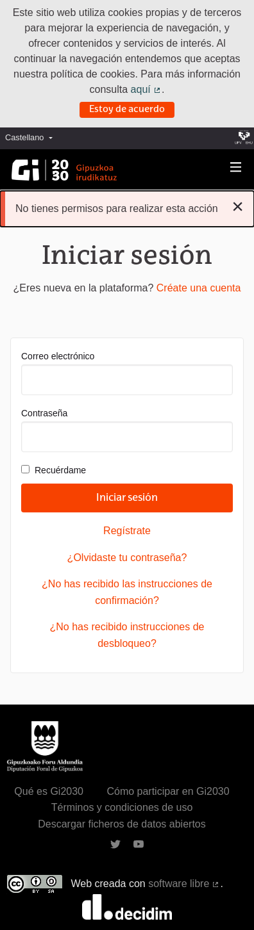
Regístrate (127, 530)
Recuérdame (53, 470)
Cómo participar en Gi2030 (167, 791)
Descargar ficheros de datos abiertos (121, 824)
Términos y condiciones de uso (122, 807)
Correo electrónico (127, 373)
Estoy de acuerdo (127, 109)
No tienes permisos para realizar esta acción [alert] (129, 206)
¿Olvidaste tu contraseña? (127, 557)
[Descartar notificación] (238, 206)
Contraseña (127, 430)
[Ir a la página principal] (64, 170)
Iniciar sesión (127, 498)
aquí (146, 89)
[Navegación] (236, 167)
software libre (184, 883)
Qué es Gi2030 (48, 791)
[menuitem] (32, 138)
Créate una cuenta (199, 287)
